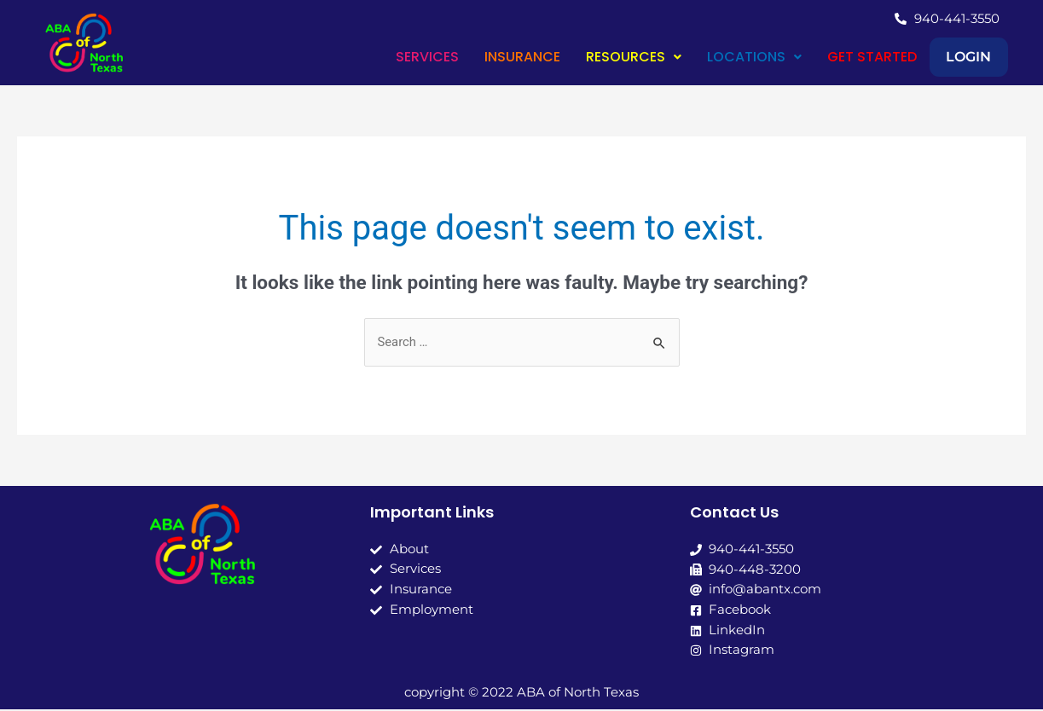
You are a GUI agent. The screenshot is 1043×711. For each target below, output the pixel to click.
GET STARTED (845, 56)
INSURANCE (496, 56)
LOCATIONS (728, 56)
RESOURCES (607, 56)
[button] (607, 57)
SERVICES (400, 56)
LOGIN (955, 57)
